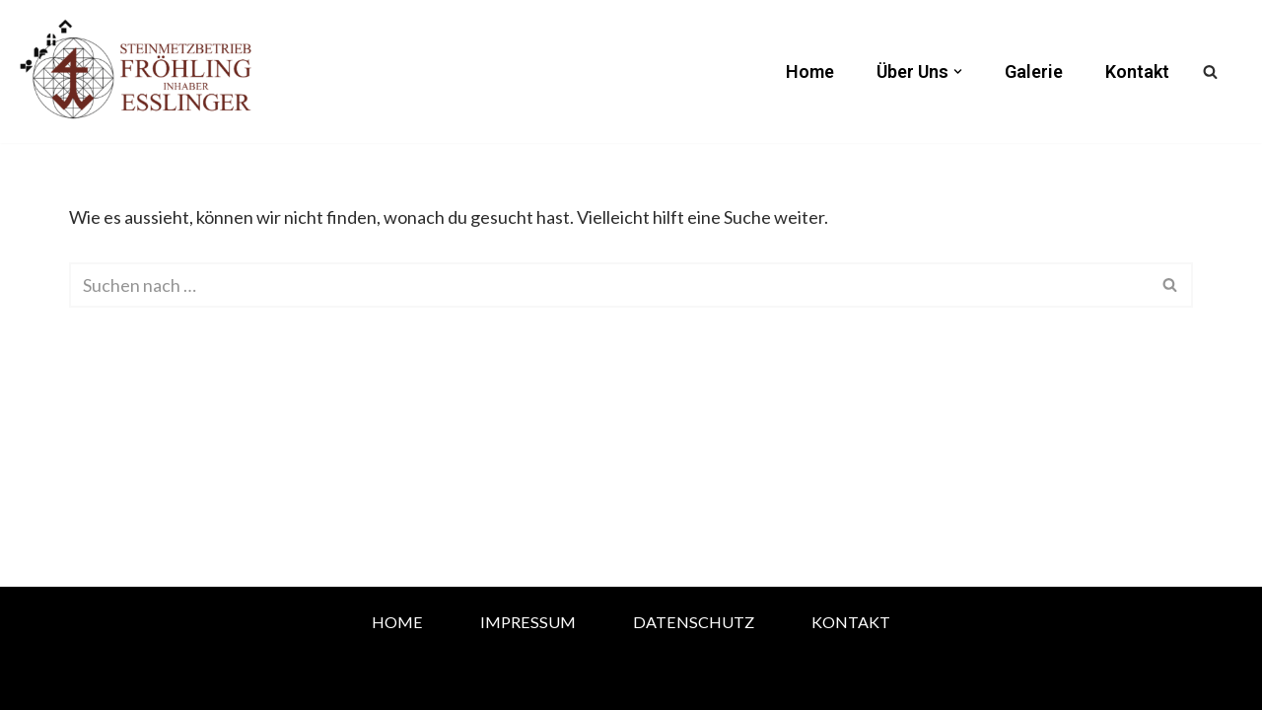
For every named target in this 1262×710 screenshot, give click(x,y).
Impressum (528, 621)
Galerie (1034, 71)
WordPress (290, 682)
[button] (957, 71)
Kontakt (1137, 71)
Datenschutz (693, 621)
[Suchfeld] (1210, 71)
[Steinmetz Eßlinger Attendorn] (138, 71)
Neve (90, 682)
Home (810, 71)
